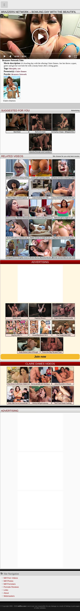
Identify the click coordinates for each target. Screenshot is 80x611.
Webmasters (9, 596)
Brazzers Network (15, 12)
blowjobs (13, 68)
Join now (40, 356)
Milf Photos (8, 581)
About (6, 593)
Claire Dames (21, 71)
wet (19, 68)
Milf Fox (40, 4)
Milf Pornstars (10, 584)
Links (6, 590)
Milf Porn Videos (11, 578)
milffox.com (22, 606)
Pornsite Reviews (11, 587)
